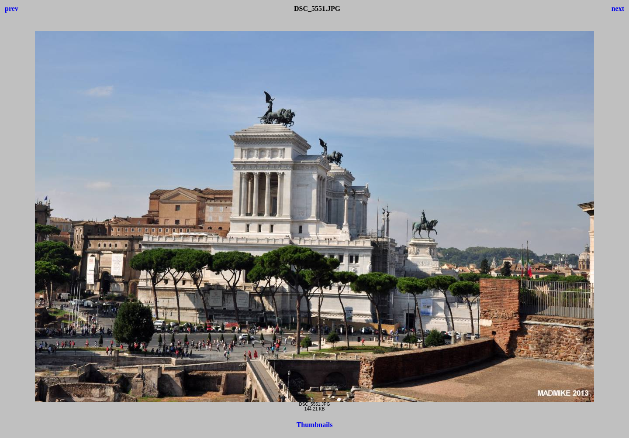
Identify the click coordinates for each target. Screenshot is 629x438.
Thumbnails (315, 424)
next (618, 8)
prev (11, 8)
